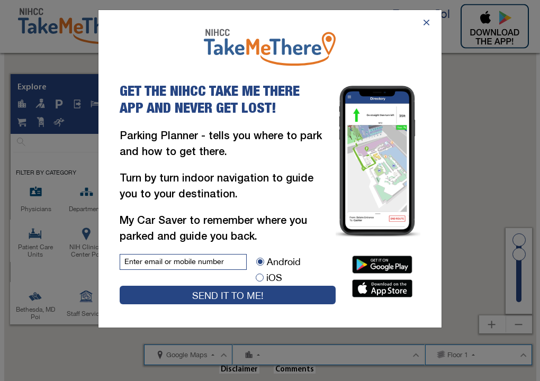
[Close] (426, 21)
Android (278, 261)
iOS (269, 277)
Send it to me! (228, 295)
